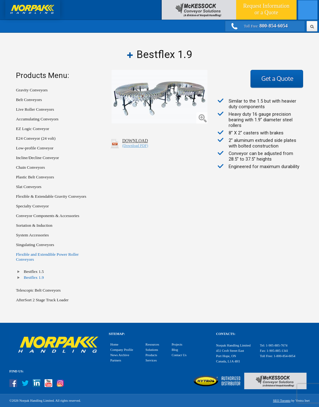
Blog (175, 349)
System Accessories (32, 235)
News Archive (119, 355)
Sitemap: (117, 334)
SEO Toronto (281, 400)
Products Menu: (42, 75)
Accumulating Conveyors (37, 119)
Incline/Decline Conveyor (37, 157)
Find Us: (16, 371)
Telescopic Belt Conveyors (38, 290)
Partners (115, 360)
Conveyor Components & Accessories (47, 215)
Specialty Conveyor (32, 206)
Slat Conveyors (28, 186)
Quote (266, 9)
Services (151, 360)
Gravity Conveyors (32, 90)
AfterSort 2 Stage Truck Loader (42, 300)
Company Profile (121, 349)
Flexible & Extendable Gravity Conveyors (51, 196)
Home (114, 344)
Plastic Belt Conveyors (35, 177)
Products (151, 355)
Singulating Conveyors (35, 244)
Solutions (151, 349)
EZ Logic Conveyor (32, 128)
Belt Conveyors (29, 99)
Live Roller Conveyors (35, 109)
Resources (152, 344)
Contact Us (179, 355)
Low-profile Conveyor (34, 148)
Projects (177, 344)
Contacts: (226, 334)
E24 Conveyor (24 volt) (35, 138)
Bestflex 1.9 (34, 277)
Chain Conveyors (30, 167)
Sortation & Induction (34, 225)
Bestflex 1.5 (34, 271)
